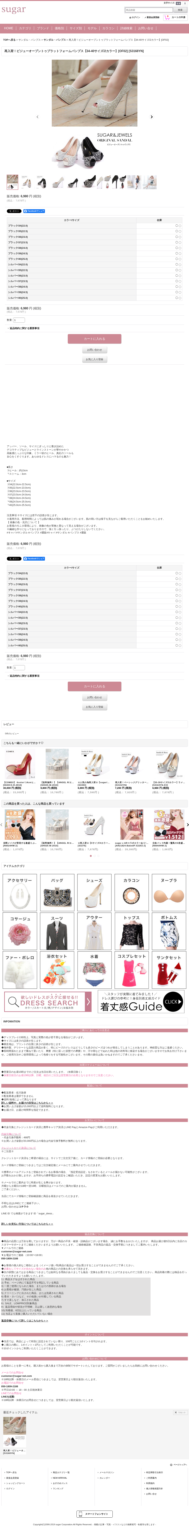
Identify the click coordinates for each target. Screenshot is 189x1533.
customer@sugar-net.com (16, 1251)
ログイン (136, 17)
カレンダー (105, 1478)
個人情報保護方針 (154, 1488)
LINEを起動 (7, 1396)
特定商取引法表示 (154, 1472)
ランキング (58, 1488)
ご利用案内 (151, 1478)
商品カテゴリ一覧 (61, 1472)
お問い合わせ (94, 349)
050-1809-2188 (9, 1258)
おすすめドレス (60, 1483)
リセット (182, 1412)
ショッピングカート (15, 1483)
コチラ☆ (24, 1206)
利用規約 (150, 1483)
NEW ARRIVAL (60, 1478)
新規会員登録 (153, 17)
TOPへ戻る (11, 1472)
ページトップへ (180, 1465)
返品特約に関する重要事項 (24, 328)
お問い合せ (151, 1494)
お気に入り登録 (94, 359)
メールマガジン (107, 1472)
